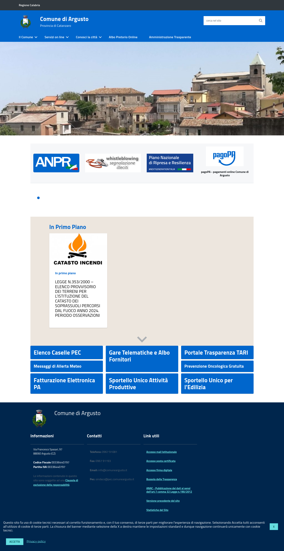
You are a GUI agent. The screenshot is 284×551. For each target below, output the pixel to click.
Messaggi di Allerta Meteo (57, 366)
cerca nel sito (213, 20)
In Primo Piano (67, 226)
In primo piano (65, 273)
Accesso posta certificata (161, 461)
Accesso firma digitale (159, 470)
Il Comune (26, 37)
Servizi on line (54, 37)
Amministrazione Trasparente (170, 37)
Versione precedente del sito (163, 501)
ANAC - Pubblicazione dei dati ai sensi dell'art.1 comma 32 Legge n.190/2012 (169, 490)
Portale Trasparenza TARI (216, 352)
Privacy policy (36, 541)
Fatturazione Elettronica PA (64, 383)
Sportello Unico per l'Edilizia (208, 383)
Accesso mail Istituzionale (161, 452)
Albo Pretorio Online (123, 37)
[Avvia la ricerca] (260, 20)
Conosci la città (86, 37)
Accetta (14, 542)
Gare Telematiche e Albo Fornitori (139, 356)
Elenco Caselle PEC (57, 352)
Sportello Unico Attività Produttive (138, 383)
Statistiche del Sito (157, 510)
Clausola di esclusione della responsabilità (55, 482)
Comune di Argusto (64, 22)
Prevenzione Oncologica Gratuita (214, 366)
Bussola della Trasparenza (161, 479)
